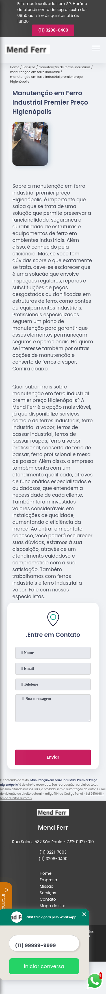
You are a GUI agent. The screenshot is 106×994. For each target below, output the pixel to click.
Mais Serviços (53, 912)
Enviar (53, 757)
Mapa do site (52, 906)
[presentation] (53, 735)
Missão (46, 886)
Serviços (48, 893)
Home (45, 873)
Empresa (48, 880)
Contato (48, 899)
